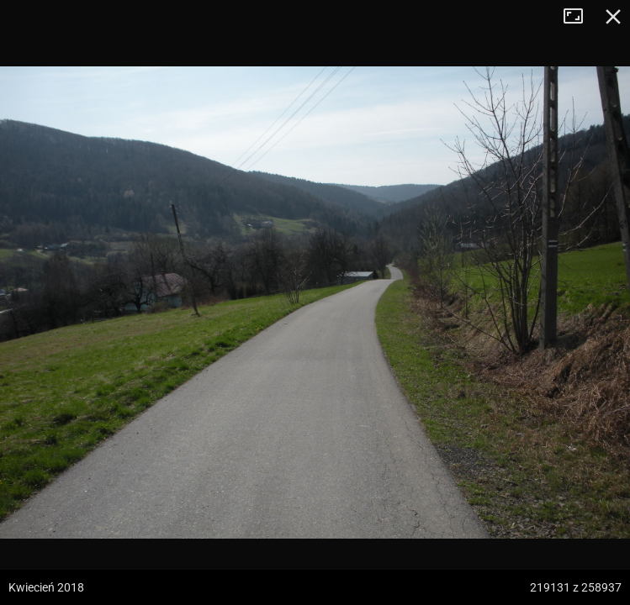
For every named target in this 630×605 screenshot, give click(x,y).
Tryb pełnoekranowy (579, 17)
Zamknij (613, 17)
